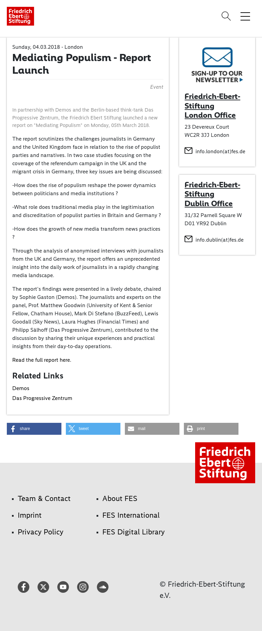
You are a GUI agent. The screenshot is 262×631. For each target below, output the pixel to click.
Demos (20, 388)
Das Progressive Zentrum (42, 398)
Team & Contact (44, 498)
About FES (119, 498)
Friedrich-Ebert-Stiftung (212, 189)
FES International (131, 515)
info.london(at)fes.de (220, 151)
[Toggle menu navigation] (245, 16)
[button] (34, 429)
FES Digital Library (133, 531)
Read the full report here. (41, 360)
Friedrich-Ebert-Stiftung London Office (212, 105)
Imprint (30, 515)
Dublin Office (209, 203)
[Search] (227, 16)
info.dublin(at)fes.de (219, 239)
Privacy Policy (40, 531)
